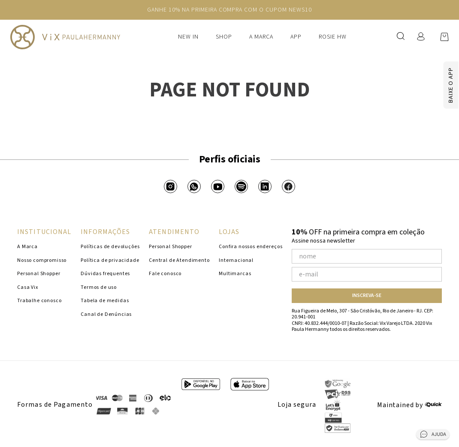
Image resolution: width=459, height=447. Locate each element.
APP (296, 37)
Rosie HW (333, 37)
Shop (224, 37)
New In (188, 37)
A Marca (261, 37)
